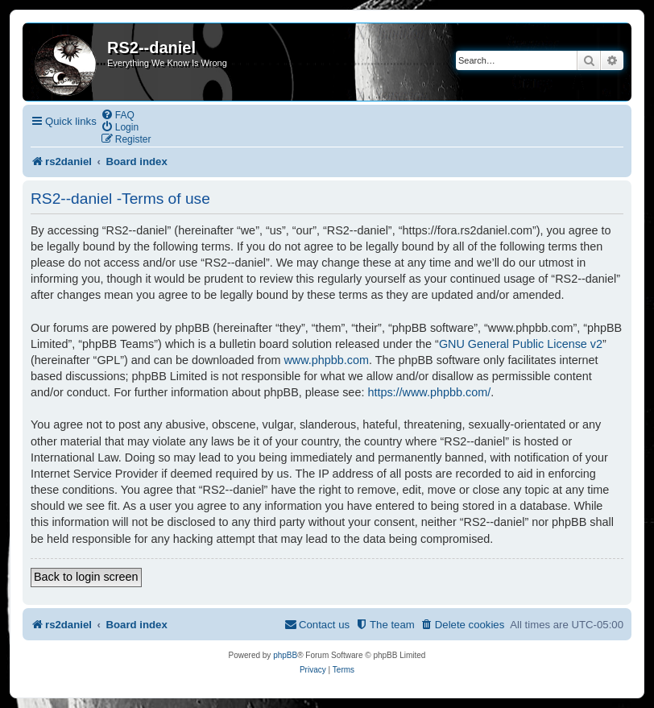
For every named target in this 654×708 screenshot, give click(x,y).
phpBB (285, 655)
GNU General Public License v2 (520, 343)
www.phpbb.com (326, 360)
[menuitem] (118, 115)
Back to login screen (86, 576)
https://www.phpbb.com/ (428, 392)
